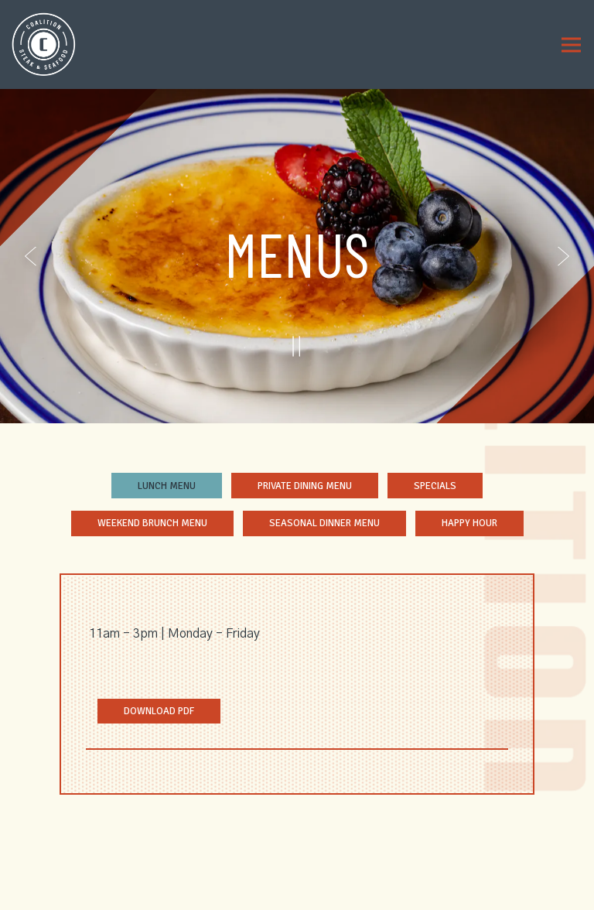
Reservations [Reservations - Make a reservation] (297, 871)
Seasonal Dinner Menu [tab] (324, 523)
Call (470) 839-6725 (297, 845)
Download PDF (172, 710)
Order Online (297, 897)
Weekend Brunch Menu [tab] (152, 523)
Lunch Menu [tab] (167, 486)
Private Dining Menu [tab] (305, 486)
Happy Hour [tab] (469, 523)
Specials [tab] (435, 486)
